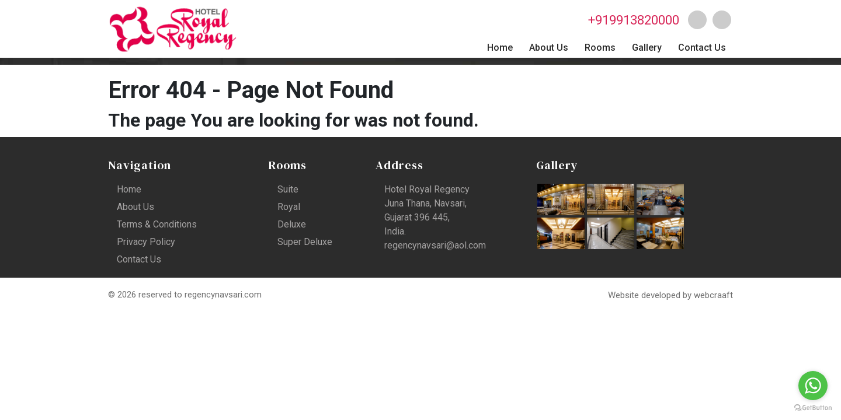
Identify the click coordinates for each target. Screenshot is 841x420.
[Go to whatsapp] (813, 385)
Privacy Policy (146, 241)
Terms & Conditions (157, 224)
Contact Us (702, 47)
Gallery (647, 47)
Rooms (600, 47)
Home (500, 47)
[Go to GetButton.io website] (813, 408)
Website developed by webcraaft (670, 295)
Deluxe (291, 224)
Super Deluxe (304, 241)
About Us (548, 47)
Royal (288, 206)
